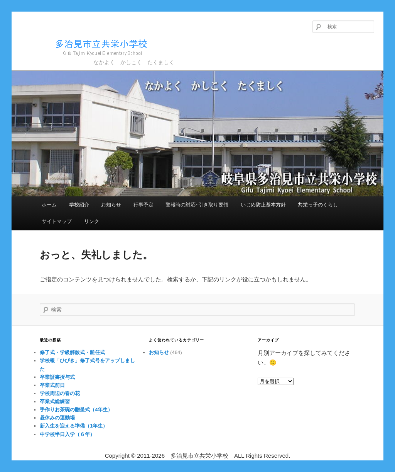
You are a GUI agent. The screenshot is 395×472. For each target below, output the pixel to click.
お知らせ (111, 205)
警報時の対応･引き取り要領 (196, 205)
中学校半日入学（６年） (67, 434)
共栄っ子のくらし (318, 205)
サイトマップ (57, 221)
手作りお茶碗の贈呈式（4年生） (76, 409)
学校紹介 (79, 205)
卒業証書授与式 (57, 377)
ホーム (49, 205)
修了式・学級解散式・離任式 (72, 352)
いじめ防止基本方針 (263, 205)
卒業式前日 (52, 385)
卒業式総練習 (55, 401)
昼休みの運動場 (57, 418)
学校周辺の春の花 (60, 393)
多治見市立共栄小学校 (87, 46)
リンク (91, 221)
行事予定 (143, 205)
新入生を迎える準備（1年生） (74, 426)
